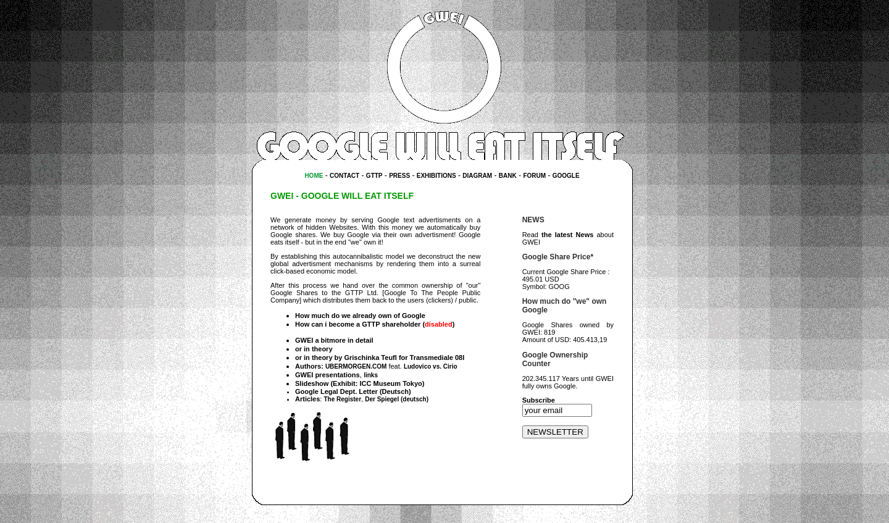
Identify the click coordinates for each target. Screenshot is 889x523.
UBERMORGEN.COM (355, 366)
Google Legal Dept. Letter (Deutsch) (353, 391)
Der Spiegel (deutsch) (396, 399)
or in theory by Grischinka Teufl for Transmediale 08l (379, 357)
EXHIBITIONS (436, 175)
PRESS (399, 175)
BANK (508, 175)
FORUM (534, 175)
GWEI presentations (327, 375)
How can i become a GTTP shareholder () (374, 324)
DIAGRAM (477, 175)
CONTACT (344, 175)
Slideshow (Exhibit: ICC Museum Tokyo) (359, 383)
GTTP (374, 175)
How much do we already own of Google (360, 315)
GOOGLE (566, 175)
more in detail (351, 340)
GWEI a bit (312, 340)
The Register (342, 399)
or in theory (314, 349)
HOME (313, 175)
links (371, 375)
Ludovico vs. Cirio (430, 366)
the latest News (567, 234)
